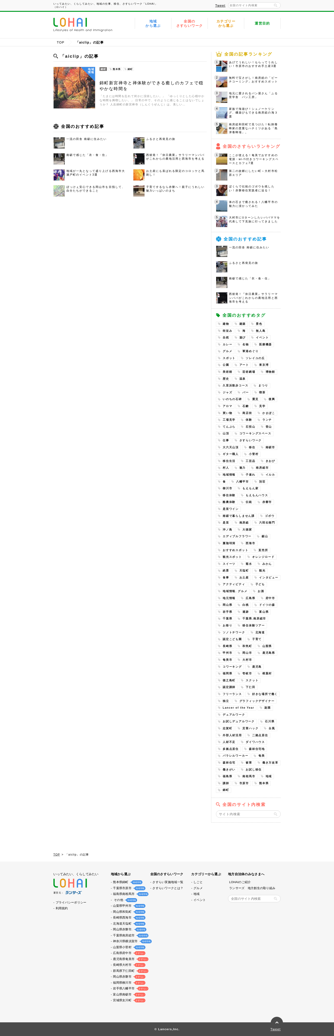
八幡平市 (242, 481)
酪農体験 (229, 502)
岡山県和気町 (128, 911)
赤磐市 (267, 502)
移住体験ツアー (253, 625)
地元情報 (229, 598)
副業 (267, 707)
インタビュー (268, 577)
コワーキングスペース (255, 433)
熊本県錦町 (127, 882)
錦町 (226, 790)
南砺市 (270, 447)
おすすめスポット (235, 550)
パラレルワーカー (235, 755)
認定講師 (229, 687)
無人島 (260, 330)
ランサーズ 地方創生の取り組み (252, 888)
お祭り (227, 625)
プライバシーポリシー (71, 902)
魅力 (242, 467)
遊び (242, 337)
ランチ (267, 419)
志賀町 (227, 728)
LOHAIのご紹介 (240, 882)
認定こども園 (232, 639)
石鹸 (245, 406)
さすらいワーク (250, 440)
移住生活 (229, 461)
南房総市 (262, 467)
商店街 (247, 413)
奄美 (261, 755)
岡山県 (227, 604)
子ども (260, 584)
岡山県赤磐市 (128, 976)
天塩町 (244, 570)
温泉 (242, 378)
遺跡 (245, 611)
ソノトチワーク (234, 632)
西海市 (250, 543)
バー (245, 392)
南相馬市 (248, 776)
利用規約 (62, 908)
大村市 (247, 659)
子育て (257, 639)
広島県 (250, 598)
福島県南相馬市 (130, 894)
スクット (252, 680)
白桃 (245, 604)
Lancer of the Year (238, 707)
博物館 (270, 371)
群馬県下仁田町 (130, 971)
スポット (229, 358)
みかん (267, 563)
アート (244, 364)
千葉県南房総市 (130, 935)
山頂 (226, 433)
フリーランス (232, 694)
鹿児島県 (268, 652)
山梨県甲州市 (128, 905)
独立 (226, 701)
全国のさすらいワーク (189, 23)
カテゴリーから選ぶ (225, 23)
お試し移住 (254, 769)
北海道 (260, 632)
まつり (263, 385)
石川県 (269, 721)
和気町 (247, 646)
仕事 (226, 440)
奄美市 (227, 659)
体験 (249, 419)
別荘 (262, 481)
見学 (262, 406)
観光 (262, 570)
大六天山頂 (231, 447)
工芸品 (250, 461)
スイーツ (229, 563)
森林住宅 (229, 762)
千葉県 (227, 618)
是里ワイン (231, 509)
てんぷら (229, 426)
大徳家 (247, 529)
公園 (226, 364)
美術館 (227, 371)
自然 (226, 337)
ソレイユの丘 (255, 358)
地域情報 (229, 474)
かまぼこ (268, 413)
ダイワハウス (255, 742)
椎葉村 (267, 673)
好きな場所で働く (265, 694)
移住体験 (229, 495)
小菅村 (253, 454)
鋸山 (265, 536)
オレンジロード (263, 557)
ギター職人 (231, 454)
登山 (269, 426)
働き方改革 (270, 762)
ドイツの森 (267, 604)
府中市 (270, 598)
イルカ (270, 474)
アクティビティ (234, 584)
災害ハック (250, 728)
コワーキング (232, 666)
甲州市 (227, 652)
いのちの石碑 (232, 399)
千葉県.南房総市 (254, 618)
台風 (272, 728)
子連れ (250, 474)
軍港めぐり (250, 351)
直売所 (263, 550)
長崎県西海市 (128, 917)
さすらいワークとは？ (167, 888)
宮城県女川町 (128, 1000)
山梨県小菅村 (128, 947)
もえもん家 (250, 488)
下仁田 (250, 687)
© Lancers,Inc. (167, 1029)
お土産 (244, 577)
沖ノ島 (227, 529)
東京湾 (264, 364)
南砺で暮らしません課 (239, 516)
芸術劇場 (248, 371)
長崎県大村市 (128, 965)
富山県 (264, 611)
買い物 (227, 413)
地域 (269, 776)
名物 (245, 344)
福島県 (227, 776)
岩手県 (227, 611)
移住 (252, 447)
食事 (226, 577)
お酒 (261, 591)
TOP (60, 42)
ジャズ (227, 392)
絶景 (226, 570)
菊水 (249, 563)
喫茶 (262, 392)
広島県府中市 (128, 953)
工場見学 (229, 419)
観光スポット (232, 557)
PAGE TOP (277, 1023)
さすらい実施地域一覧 (167, 882)
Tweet (220, 5)
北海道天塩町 (128, 923)
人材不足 (229, 742)
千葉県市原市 (128, 888)
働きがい (229, 769)
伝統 (249, 502)
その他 (124, 900)
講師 (226, 783)
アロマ (227, 406)
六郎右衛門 (267, 522)
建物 (226, 323)
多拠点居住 (231, 749)
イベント (262, 337)
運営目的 (262, 23)
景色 (259, 323)
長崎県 (227, 646)
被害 (249, 762)
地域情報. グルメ (235, 591)
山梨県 (267, 646)
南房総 (244, 522)
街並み (227, 330)
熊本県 (264, 783)
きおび (270, 461)
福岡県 (227, 673)
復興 (272, 399)
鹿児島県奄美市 (130, 959)
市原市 (244, 783)
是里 (226, 522)
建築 (242, 323)
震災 (255, 399)
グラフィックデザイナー (257, 701)
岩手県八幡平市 (130, 988)
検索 (275, 5)
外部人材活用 (232, 735)
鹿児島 (257, 666)
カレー (227, 344)
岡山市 (247, 652)
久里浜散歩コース (235, 385)
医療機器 (265, 344)
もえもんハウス (257, 495)
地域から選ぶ (153, 23)
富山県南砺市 (128, 994)
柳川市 (227, 488)
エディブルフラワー (237, 536)
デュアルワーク (234, 714)
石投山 (250, 426)
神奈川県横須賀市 (131, 941)
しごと (198, 882)
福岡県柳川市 (128, 982)
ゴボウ (269, 516)
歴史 (226, 378)
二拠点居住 (260, 735)
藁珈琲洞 (229, 543)
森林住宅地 (257, 749)
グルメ (227, 351)
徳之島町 (229, 680)
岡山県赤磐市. (129, 929)
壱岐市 (247, 673)
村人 (226, 467)
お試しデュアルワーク (239, 721)
